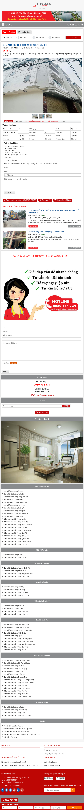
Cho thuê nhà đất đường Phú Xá (15, 696)
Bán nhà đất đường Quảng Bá (14, 516)
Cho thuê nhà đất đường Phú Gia (15, 691)
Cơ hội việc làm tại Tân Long (54, 759)
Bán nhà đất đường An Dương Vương (17, 665)
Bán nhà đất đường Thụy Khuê (15, 576)
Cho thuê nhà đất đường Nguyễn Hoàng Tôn (19, 649)
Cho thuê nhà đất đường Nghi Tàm (16, 538)
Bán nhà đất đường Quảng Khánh (16, 519)
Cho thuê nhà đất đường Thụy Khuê (16, 582)
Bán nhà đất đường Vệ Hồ (13, 641)
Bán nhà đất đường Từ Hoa (13, 522)
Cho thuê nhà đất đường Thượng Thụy (17, 702)
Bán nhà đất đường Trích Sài (14, 611)
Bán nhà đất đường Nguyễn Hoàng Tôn (18, 635)
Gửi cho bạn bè (53, 121)
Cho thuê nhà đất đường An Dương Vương (19, 685)
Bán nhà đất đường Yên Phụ (14, 592)
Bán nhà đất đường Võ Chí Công (15, 715)
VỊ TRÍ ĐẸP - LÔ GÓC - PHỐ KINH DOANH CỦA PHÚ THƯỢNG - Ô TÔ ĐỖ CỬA (53, 213)
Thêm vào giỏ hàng (64, 202)
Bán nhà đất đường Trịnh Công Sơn (16, 633)
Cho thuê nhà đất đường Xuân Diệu (16, 527)
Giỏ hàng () (46, 202)
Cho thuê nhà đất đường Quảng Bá (16, 544)
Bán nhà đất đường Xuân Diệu (14, 499)
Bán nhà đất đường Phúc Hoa (14, 679)
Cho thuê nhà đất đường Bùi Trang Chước (18, 688)
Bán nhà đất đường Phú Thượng (15, 674)
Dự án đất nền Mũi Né (52, 771)
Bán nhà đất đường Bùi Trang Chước (17, 668)
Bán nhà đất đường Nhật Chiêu (15, 638)
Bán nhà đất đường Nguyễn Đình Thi (17, 573)
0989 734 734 (75, 24)
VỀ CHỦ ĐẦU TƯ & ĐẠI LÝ (53, 751)
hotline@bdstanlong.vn (14, 787)
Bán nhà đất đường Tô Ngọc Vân (15, 508)
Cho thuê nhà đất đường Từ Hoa (15, 549)
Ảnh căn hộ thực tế (42, 424)
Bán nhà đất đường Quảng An (14, 513)
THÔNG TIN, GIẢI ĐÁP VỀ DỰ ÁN (13, 763)
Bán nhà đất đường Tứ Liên (13, 560)
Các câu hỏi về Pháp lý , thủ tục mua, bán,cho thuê (22, 740)
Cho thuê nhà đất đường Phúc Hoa (16, 699)
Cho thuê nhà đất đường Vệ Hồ (15, 655)
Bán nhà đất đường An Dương (14, 595)
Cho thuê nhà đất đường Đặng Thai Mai (18, 530)
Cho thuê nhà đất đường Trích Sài (16, 617)
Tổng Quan (8, 121)
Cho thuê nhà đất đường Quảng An (16, 541)
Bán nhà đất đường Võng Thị (14, 614)
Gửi (73, 795)
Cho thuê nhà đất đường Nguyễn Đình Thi (18, 579)
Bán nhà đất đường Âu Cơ (13, 496)
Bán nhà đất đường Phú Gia (14, 671)
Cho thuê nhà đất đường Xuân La (15, 718)
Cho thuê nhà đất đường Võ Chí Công (17, 721)
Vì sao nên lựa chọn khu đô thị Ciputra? (18, 734)
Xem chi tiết (33, 228)
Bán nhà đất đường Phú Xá (13, 677)
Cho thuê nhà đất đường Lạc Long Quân (18, 644)
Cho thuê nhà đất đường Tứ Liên (15, 563)
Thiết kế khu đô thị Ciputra (13, 731)
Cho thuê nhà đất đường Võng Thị (16, 619)
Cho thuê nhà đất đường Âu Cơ (15, 524)
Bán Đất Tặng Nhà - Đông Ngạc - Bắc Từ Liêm (46, 234)
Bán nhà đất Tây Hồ (9, 751)
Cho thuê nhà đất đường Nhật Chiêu (16, 652)
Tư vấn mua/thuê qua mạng (42, 400)
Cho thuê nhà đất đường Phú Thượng (17, 693)
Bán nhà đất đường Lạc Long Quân (16, 630)
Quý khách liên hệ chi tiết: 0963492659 (21, 202)
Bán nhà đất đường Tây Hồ (13, 505)
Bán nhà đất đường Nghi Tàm (14, 510)
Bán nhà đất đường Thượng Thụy (16, 682)
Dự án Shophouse (50, 767)
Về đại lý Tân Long (10, 742)
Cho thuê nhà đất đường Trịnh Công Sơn (18, 647)
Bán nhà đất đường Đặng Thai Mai (16, 502)
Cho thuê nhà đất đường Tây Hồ (15, 533)
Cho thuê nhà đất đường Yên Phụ (16, 598)
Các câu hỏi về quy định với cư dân (16, 737)
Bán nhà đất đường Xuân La (14, 712)
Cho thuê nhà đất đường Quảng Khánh (17, 547)
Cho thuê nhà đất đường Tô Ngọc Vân (17, 536)
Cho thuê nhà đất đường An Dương (16, 600)
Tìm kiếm (74, 37)
